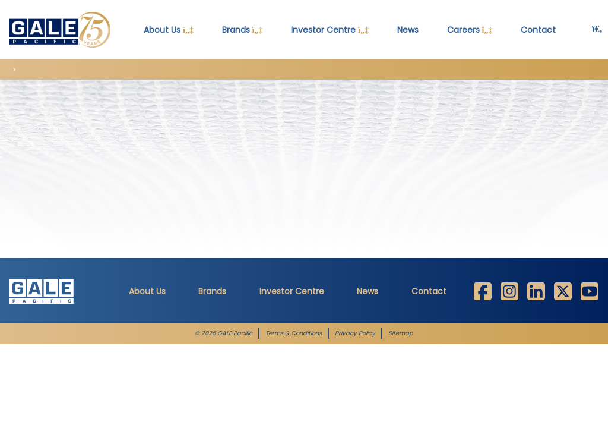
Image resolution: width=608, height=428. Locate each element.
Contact (428, 291)
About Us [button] (169, 30)
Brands (212, 291)
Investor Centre (291, 291)
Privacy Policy (355, 333)
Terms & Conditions (293, 333)
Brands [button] (242, 30)
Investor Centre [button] (330, 30)
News (408, 30)
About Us (147, 291)
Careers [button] (470, 30)
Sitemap (400, 333)
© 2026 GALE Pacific (223, 333)
